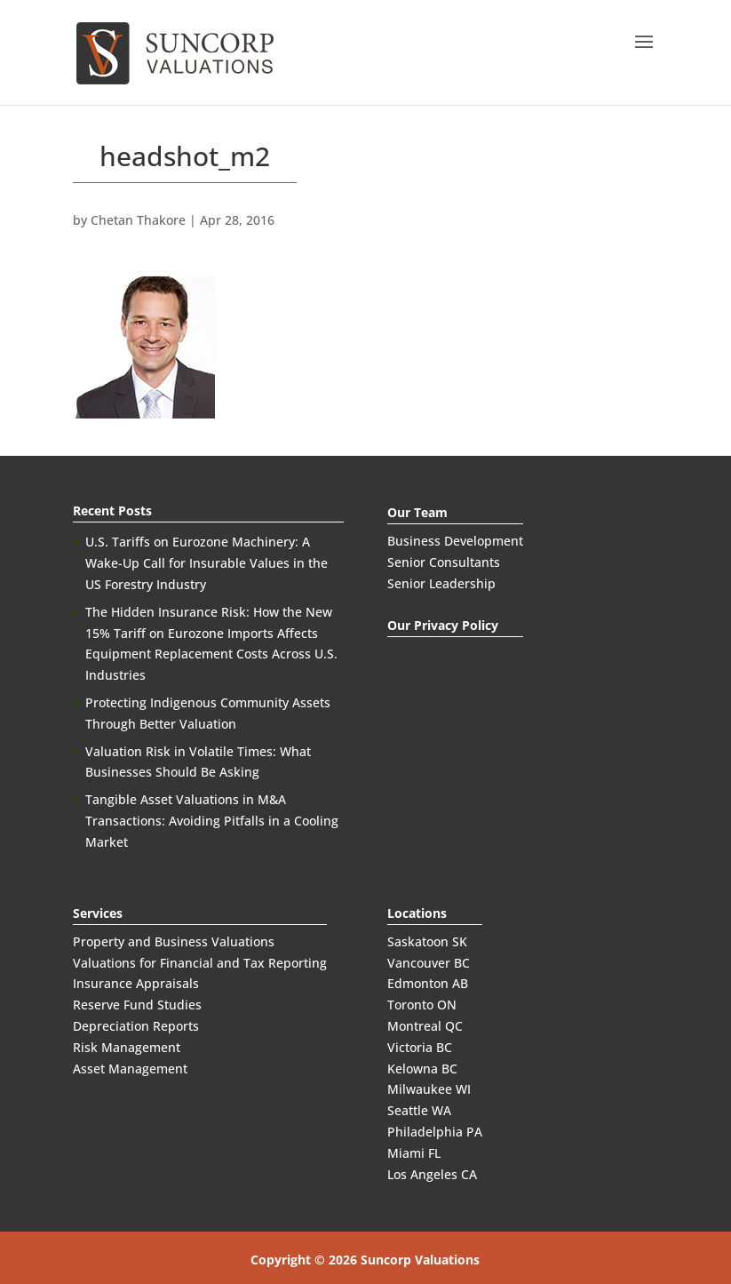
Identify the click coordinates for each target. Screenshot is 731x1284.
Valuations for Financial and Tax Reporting (200, 962)
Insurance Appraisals (136, 983)
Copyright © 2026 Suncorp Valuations (365, 1259)
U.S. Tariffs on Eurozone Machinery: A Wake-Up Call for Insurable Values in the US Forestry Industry (206, 563)
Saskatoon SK (427, 941)
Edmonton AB (427, 983)
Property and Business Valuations (173, 941)
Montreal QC (425, 1025)
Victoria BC (419, 1047)
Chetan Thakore (138, 219)
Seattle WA (419, 1110)
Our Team (417, 512)
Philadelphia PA (434, 1131)
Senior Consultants (443, 562)
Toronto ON (422, 1004)
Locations (417, 913)
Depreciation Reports (136, 1025)
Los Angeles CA (432, 1174)
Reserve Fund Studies (137, 1004)
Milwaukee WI (429, 1089)
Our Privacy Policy (442, 625)
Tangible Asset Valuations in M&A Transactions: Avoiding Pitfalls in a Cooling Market (211, 820)
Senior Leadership (441, 583)
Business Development (455, 540)
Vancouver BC (428, 962)
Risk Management (126, 1047)
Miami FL (414, 1152)
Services (98, 913)
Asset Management (130, 1068)
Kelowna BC (422, 1068)
